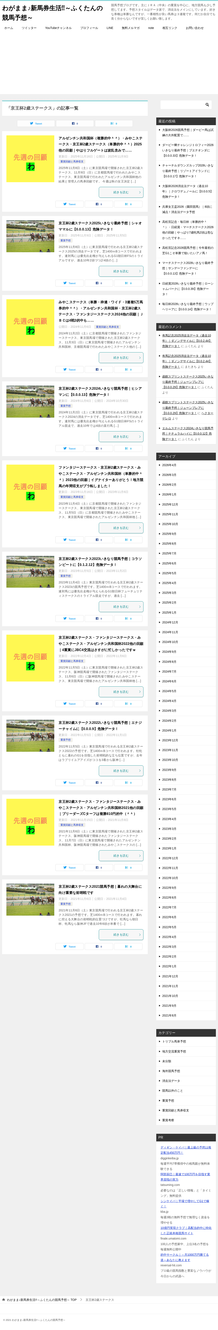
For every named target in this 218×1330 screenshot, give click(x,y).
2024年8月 (169, 661)
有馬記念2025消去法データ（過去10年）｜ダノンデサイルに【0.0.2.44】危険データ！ (187, 341)
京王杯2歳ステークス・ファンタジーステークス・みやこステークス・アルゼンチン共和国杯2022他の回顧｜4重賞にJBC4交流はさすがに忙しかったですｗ (101, 644)
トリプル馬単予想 (174, 1041)
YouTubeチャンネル (58, 27)
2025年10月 (170, 523)
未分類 (166, 1061)
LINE (110, 27)
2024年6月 (169, 681)
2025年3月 (169, 592)
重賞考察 (168, 1120)
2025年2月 (169, 602)
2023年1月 (169, 848)
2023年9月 (169, 769)
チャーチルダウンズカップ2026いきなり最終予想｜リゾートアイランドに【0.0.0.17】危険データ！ (188, 171)
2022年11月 (170, 868)
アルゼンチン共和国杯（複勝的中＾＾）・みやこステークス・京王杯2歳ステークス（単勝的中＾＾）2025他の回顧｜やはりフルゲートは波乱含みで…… (100, 144)
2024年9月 (169, 651)
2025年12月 (170, 504)
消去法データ (171, 1080)
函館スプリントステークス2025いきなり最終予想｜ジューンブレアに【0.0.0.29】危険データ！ (188, 382)
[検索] (186, 104)
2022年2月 (169, 956)
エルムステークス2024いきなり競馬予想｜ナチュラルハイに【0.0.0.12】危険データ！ (188, 434)
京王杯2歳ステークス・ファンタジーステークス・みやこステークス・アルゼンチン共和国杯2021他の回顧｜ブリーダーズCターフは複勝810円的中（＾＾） (101, 808)
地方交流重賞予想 (174, 1051)
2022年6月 (169, 917)
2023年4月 (169, 818)
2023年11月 (170, 750)
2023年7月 (169, 789)
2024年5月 (169, 691)
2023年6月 (169, 799)
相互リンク (169, 27)
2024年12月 (170, 622)
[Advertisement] (109, 64)
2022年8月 (169, 897)
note (151, 27)
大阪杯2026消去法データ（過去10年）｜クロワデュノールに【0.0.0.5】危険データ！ (187, 191)
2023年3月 (169, 828)
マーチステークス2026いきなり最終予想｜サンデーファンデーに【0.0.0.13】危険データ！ (188, 268)
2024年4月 (169, 701)
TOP (42, 1299)
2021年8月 (169, 1015)
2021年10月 (170, 995)
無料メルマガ (131, 27)
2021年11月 (170, 986)
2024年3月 (169, 710)
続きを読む (127, 192)
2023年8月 (169, 779)
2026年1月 (169, 494)
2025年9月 (169, 533)
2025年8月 (169, 543)
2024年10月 (170, 642)
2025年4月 (169, 583)
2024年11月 (170, 632)
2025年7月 (169, 553)
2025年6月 (169, 563)
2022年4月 (169, 936)
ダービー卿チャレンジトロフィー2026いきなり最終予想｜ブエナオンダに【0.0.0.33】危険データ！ (188, 150)
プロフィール (89, 27)
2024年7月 (169, 671)
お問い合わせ (195, 27)
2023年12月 (170, 740)
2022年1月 (169, 966)
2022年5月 (169, 927)
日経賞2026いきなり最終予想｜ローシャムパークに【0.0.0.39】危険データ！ (188, 289)
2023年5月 (169, 809)
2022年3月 (169, 946)
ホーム (8, 27)
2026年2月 (169, 484)
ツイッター (29, 27)
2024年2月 (169, 720)
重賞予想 (65, 240)
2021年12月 (170, 976)
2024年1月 (169, 730)
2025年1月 (169, 612)
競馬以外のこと (172, 1090)
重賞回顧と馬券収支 (71, 161)
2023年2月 (169, 838)
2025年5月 (169, 573)
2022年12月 (170, 858)
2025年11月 (170, 514)
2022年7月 (169, 907)
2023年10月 (170, 760)
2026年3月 (169, 474)
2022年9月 (169, 887)
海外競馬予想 (171, 1071)
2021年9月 (169, 1005)
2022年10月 (170, 877)
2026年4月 (169, 465)
